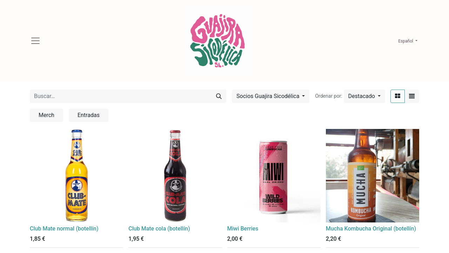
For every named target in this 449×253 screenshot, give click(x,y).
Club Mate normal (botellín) (64, 228)
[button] (364, 96)
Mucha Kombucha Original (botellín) (371, 228)
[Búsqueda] (219, 96)
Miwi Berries (243, 228)
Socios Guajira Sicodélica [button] (268, 96)
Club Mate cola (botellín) (159, 228)
